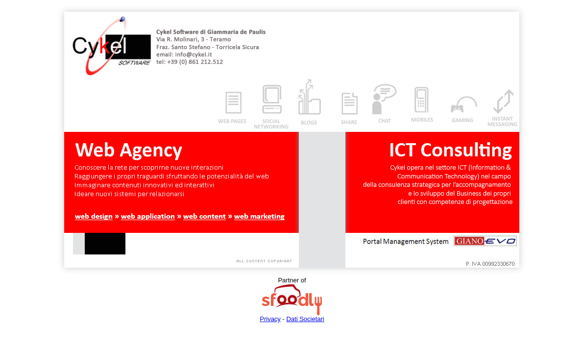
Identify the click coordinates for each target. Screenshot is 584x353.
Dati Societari (305, 319)
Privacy (270, 319)
